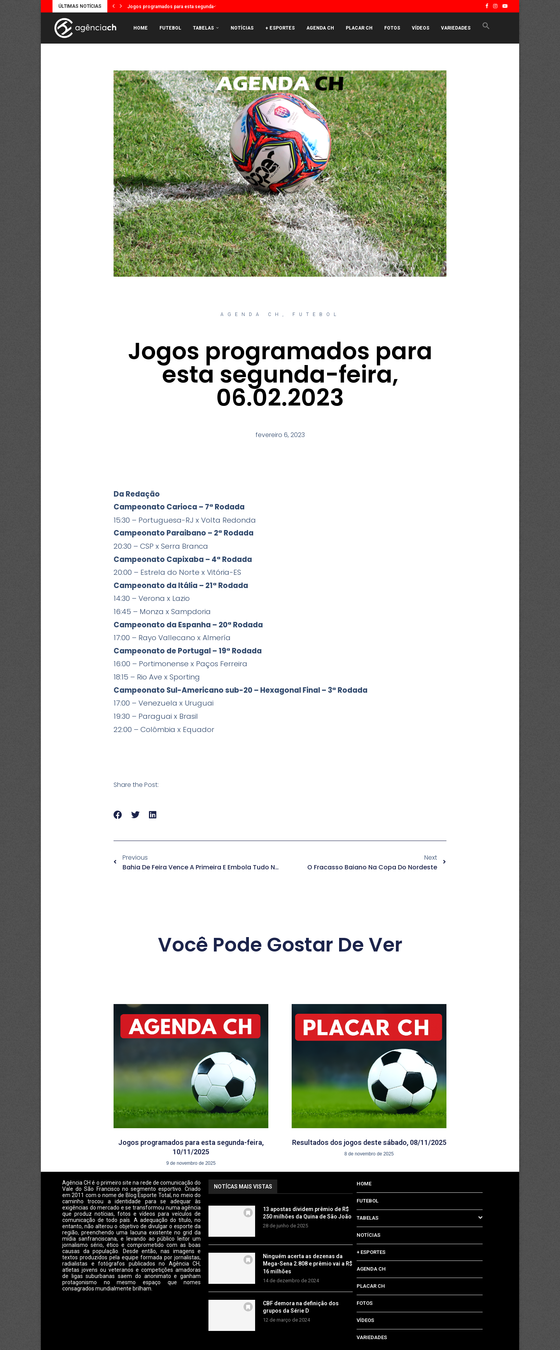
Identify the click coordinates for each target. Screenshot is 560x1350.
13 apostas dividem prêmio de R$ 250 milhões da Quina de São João (307, 1213)
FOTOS (392, 28)
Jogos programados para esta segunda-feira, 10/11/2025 (190, 6)
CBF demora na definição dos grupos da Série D (301, 1307)
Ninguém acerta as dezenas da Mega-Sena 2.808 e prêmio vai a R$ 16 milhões (307, 1264)
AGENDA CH (320, 28)
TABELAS (203, 28)
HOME (140, 28)
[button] (113, 6)
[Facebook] (486, 6)
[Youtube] (505, 6)
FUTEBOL (170, 28)
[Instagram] (495, 6)
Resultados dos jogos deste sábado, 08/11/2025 (369, 1142)
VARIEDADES (456, 28)
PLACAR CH (359, 28)
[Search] (490, 60)
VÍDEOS (420, 28)
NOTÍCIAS (242, 28)
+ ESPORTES (280, 28)
